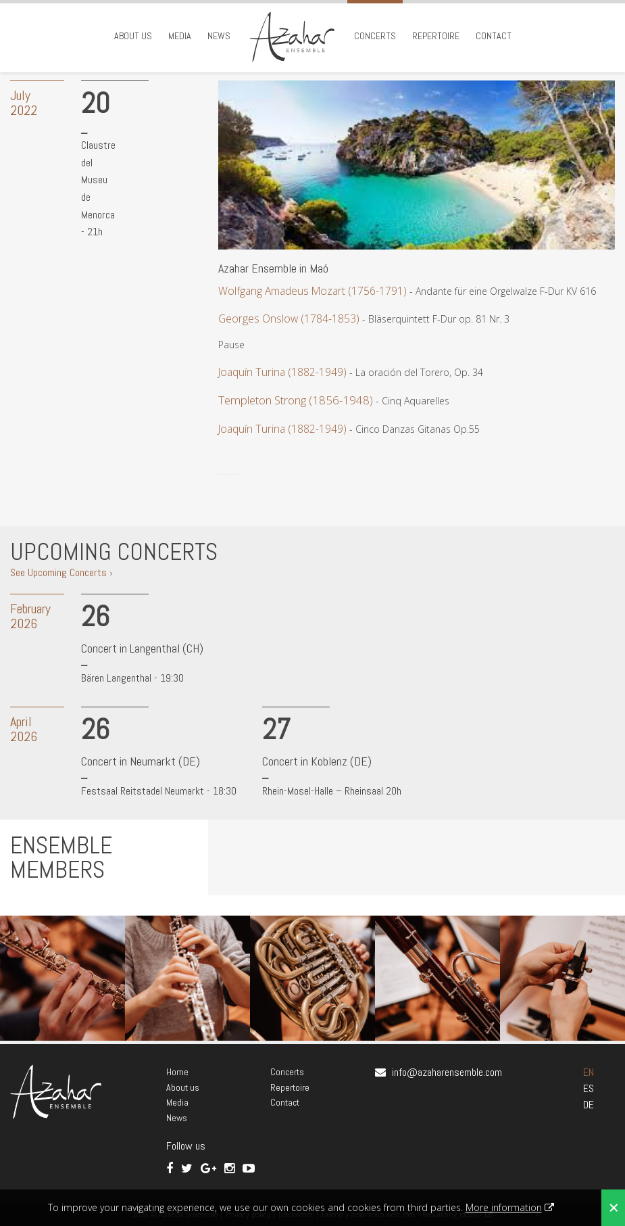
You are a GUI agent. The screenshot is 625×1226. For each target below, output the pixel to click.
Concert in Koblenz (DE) (317, 761)
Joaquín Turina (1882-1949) (282, 371)
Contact (493, 36)
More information (504, 1207)
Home (177, 1072)
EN (588, 1072)
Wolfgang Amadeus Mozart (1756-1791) (312, 290)
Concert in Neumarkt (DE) (140, 761)
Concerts (375, 36)
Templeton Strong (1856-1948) (295, 400)
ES (588, 1088)
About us (133, 36)
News (218, 36)
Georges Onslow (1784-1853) (288, 318)
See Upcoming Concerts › (61, 572)
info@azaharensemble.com (447, 1072)
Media (179, 36)
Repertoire (435, 36)
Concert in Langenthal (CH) (142, 648)
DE (588, 1105)
